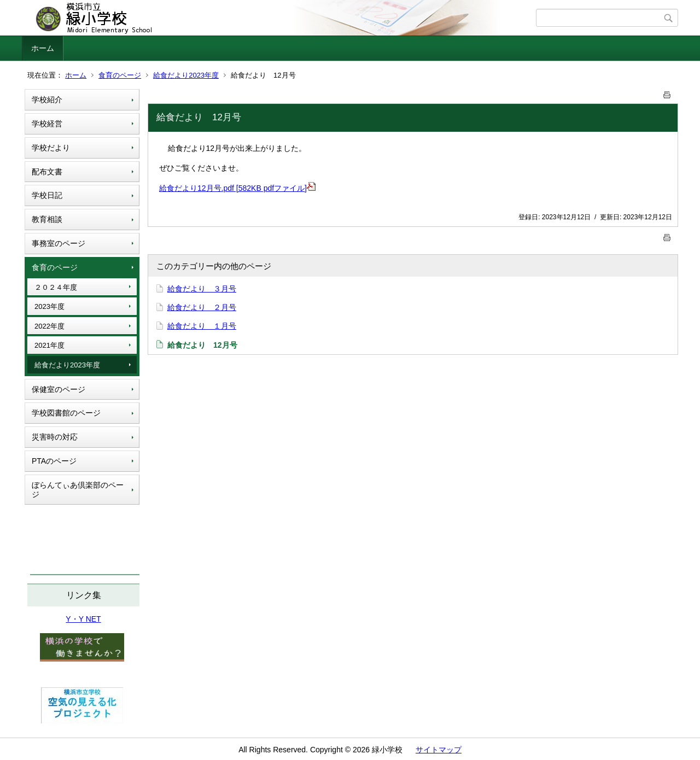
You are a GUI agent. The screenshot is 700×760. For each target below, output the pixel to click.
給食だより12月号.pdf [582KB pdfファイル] (237, 188)
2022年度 (49, 326)
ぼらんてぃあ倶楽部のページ (78, 490)
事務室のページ (58, 243)
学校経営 (47, 123)
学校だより (51, 147)
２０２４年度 (55, 287)
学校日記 (47, 195)
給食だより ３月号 (201, 288)
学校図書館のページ (66, 412)
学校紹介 (47, 99)
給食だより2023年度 (186, 75)
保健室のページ (58, 389)
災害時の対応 (55, 436)
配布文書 (47, 171)
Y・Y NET (83, 619)
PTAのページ (54, 461)
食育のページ (119, 75)
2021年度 (49, 345)
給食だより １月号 (201, 325)
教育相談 (47, 219)
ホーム (42, 48)
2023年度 (49, 306)
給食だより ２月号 (201, 307)
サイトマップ (439, 749)
